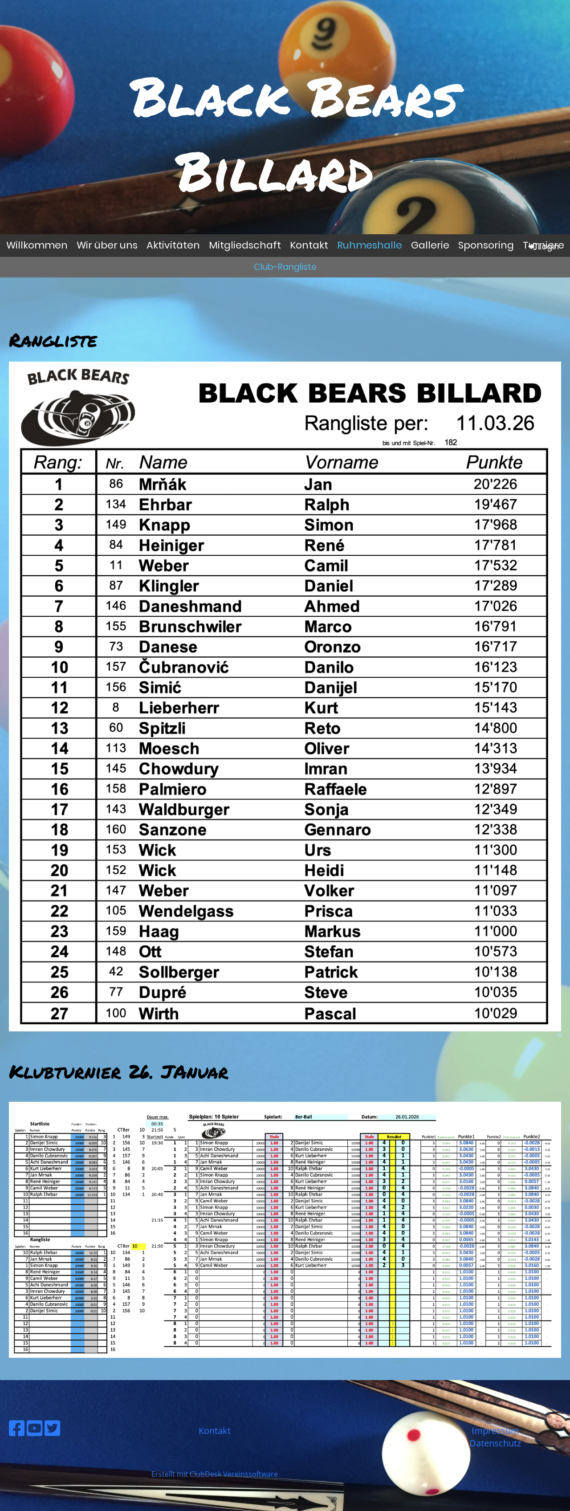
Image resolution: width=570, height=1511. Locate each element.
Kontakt (309, 245)
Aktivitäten (173, 245)
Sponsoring (486, 245)
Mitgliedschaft (245, 245)
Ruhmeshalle (369, 245)
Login (543, 246)
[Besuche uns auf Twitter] (52, 1428)
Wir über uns (107, 245)
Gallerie (430, 245)
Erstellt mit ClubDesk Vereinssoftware (214, 1474)
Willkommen (37, 245)
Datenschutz (495, 1443)
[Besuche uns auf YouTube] (34, 1428)
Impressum (495, 1431)
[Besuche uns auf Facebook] (16, 1428)
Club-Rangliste (285, 267)
